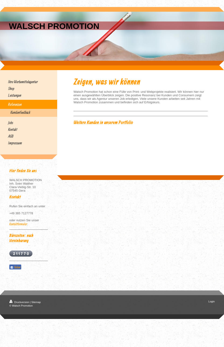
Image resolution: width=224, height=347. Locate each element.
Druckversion (19, 302)
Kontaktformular (18, 224)
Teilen (15, 267)
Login (211, 301)
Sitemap (36, 302)
